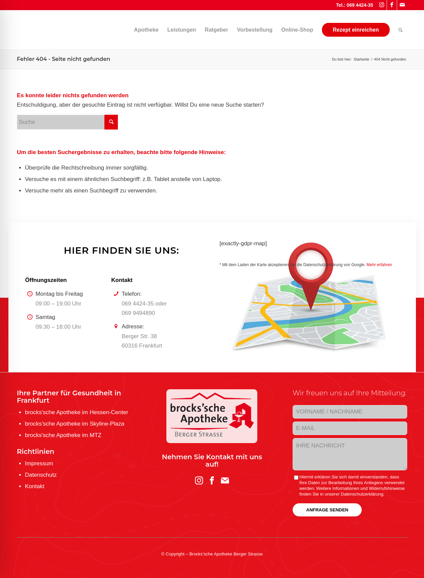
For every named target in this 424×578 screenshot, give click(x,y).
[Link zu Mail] (402, 5)
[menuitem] (117, 29)
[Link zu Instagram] (382, 5)
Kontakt (34, 486)
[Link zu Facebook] (392, 5)
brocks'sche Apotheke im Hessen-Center (76, 412)
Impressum (39, 463)
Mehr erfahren (379, 264)
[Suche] (400, 29)
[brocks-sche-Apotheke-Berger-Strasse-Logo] (67, 29)
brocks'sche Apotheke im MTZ (63, 435)
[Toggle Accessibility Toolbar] (16, 561)
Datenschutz (41, 475)
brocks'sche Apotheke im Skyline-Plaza (74, 424)
